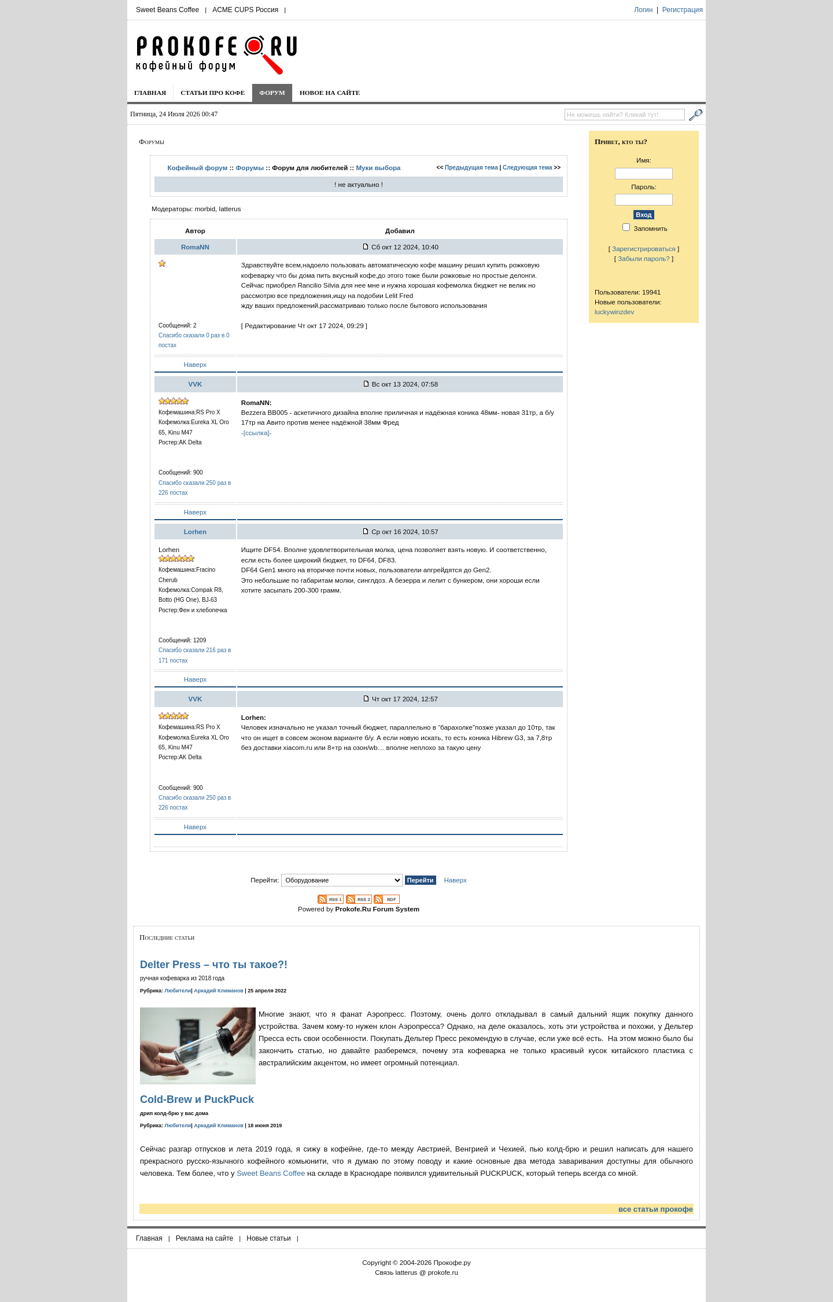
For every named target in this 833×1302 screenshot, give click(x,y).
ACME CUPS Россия (245, 10)
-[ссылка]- (256, 432)
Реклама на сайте (205, 1238)
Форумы (249, 167)
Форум (272, 92)
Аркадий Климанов (219, 991)
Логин (643, 10)
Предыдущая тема (471, 167)
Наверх (195, 364)
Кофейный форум (197, 167)
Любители (178, 991)
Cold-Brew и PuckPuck (197, 1099)
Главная (150, 92)
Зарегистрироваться (644, 248)
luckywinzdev (614, 311)
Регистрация (682, 10)
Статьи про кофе (212, 92)
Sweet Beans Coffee (167, 10)
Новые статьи (268, 1238)
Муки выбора (378, 167)
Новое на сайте (330, 92)
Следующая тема (527, 167)
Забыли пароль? (644, 258)
